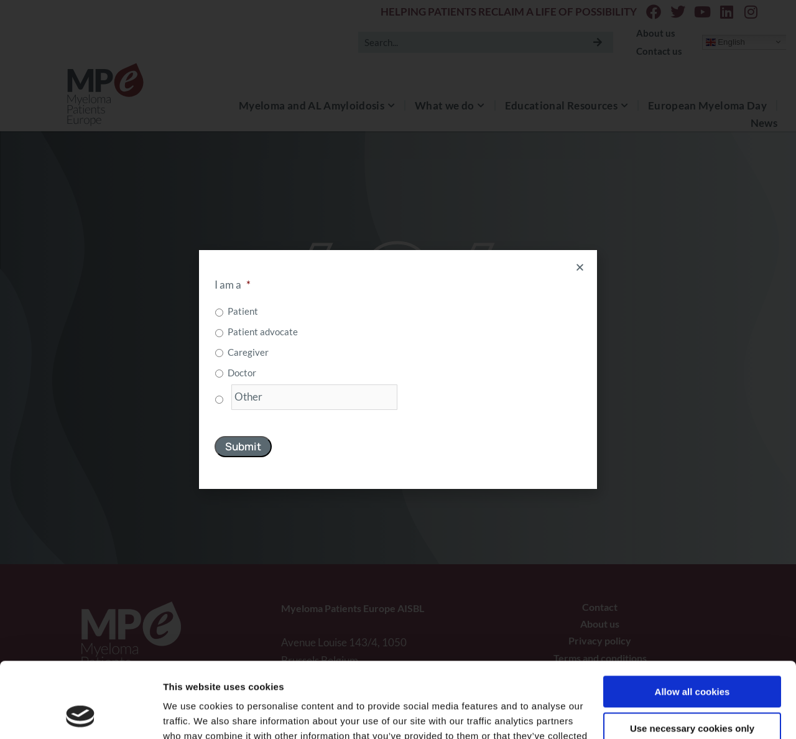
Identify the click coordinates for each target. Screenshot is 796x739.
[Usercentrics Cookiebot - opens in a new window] (80, 714)
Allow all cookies (692, 621)
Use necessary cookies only (692, 657)
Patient (243, 311)
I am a (233, 284)
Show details (192, 714)
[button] (580, 267)
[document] (398, 369)
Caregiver (248, 352)
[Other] (314, 397)
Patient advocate (263, 331)
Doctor (242, 372)
